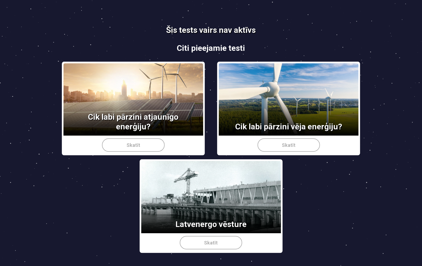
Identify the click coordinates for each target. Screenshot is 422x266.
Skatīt (133, 145)
